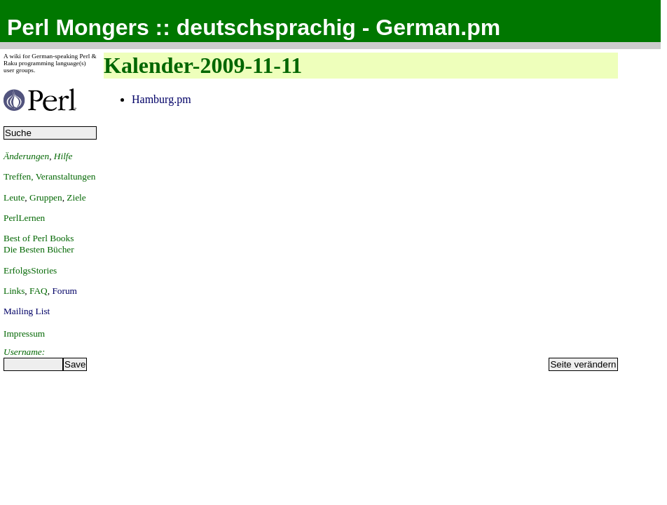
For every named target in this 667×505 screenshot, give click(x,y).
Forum (64, 290)
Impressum (24, 333)
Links (14, 290)
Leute (14, 197)
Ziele (76, 197)
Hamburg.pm (161, 99)
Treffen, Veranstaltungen (50, 176)
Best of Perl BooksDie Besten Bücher (39, 244)
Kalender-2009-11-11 (203, 65)
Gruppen (45, 197)
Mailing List (27, 311)
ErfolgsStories (30, 270)
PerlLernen (24, 218)
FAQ (38, 290)
